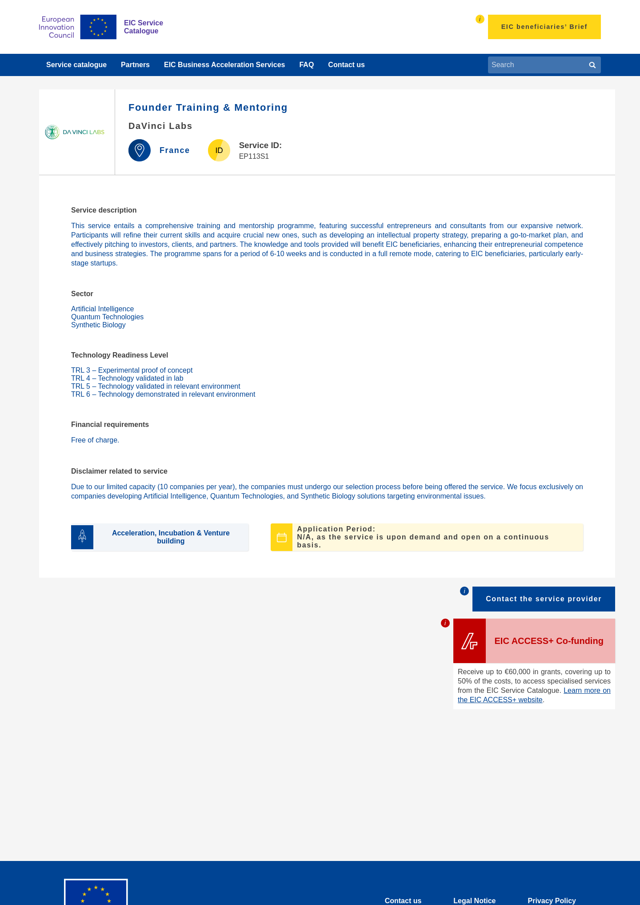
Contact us (346, 64)
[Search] (592, 64)
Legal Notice (474, 901)
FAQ (306, 64)
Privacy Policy (552, 901)
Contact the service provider (544, 599)
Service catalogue (76, 64)
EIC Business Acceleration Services (224, 64)
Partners (135, 64)
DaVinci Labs (160, 126)
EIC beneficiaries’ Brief (544, 26)
